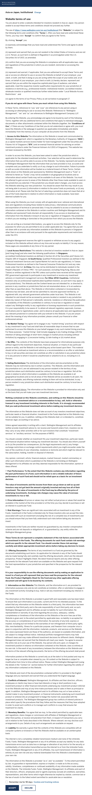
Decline (29, 788)
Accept (12, 788)
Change (37, 12)
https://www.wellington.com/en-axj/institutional (36, 30)
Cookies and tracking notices (46, 782)
